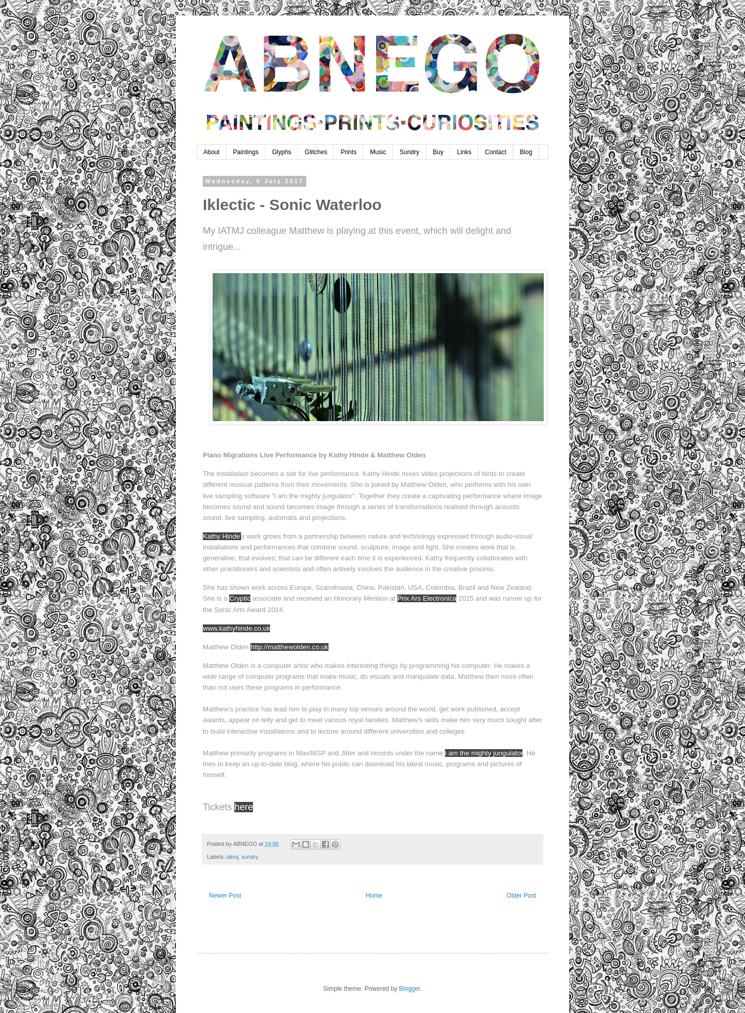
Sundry (409, 152)
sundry (250, 857)
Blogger (409, 988)
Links (464, 152)
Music (378, 152)
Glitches (316, 152)
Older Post (521, 895)
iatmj (233, 857)
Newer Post (225, 895)
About (211, 152)
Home (374, 895)
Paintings (245, 152)
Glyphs (281, 152)
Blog (526, 152)
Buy (438, 152)
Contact (495, 152)
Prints (348, 152)
